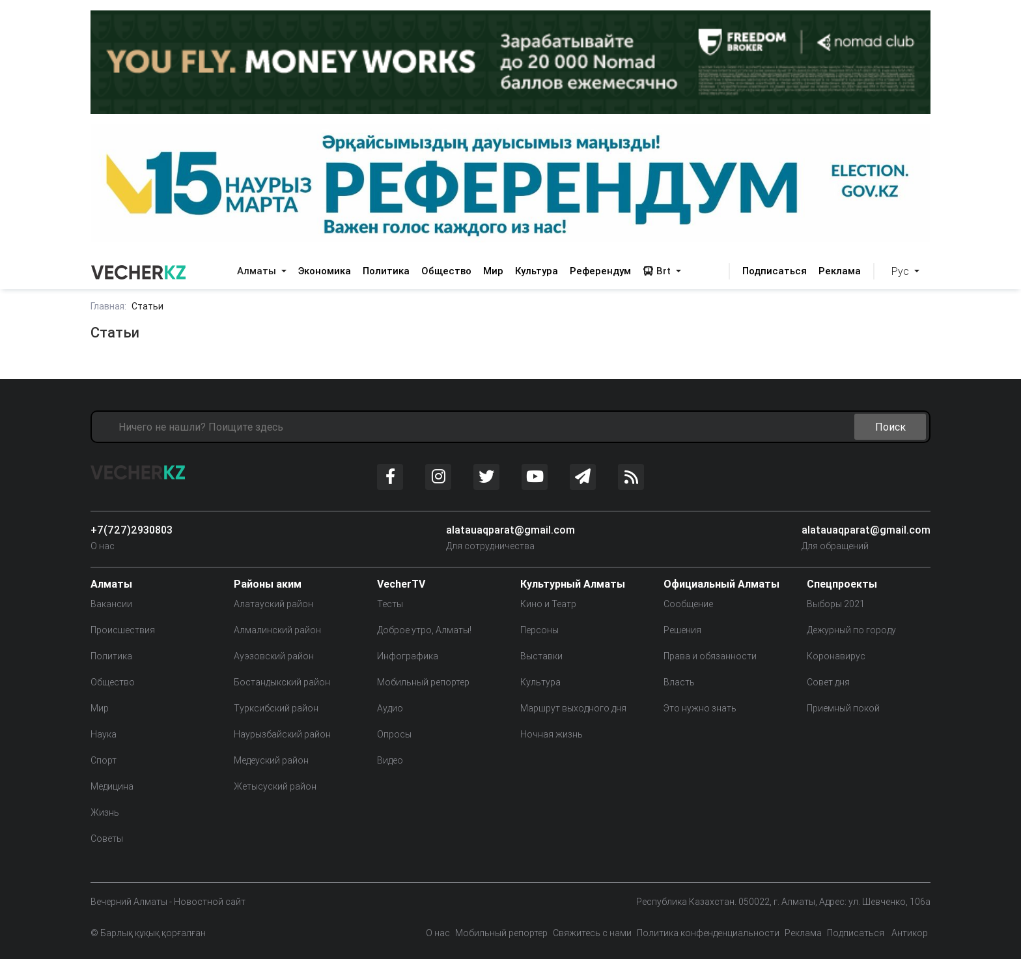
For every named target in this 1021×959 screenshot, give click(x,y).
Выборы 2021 (836, 604)
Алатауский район (273, 604)
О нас (103, 546)
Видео (390, 760)
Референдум (600, 271)
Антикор (908, 933)
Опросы (394, 734)
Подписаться (774, 271)
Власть (679, 682)
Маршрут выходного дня (573, 708)
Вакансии (111, 604)
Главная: (108, 306)
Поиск (890, 426)
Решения (682, 630)
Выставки (541, 656)
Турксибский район (276, 708)
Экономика (324, 271)
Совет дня (828, 682)
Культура (536, 271)
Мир (493, 271)
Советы (107, 838)
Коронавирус (836, 656)
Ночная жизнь (551, 734)
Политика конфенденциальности (708, 933)
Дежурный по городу (851, 630)
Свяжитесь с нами (592, 933)
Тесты (390, 604)
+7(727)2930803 (132, 529)
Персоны (539, 630)
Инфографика (407, 656)
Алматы (258, 271)
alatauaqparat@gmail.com (510, 529)
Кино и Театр (548, 604)
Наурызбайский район (282, 734)
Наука (104, 734)
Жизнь (105, 812)
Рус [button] (901, 271)
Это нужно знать (700, 708)
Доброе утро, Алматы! (424, 630)
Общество (446, 271)
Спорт (104, 760)
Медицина (112, 786)
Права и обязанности (710, 656)
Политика (386, 271)
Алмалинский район (277, 630)
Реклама (839, 271)
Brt (658, 271)
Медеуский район (271, 760)
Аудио (390, 708)
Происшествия (123, 630)
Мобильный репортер (423, 682)
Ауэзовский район (274, 656)
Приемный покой (843, 708)
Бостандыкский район (282, 682)
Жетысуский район (275, 786)
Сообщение (688, 604)
